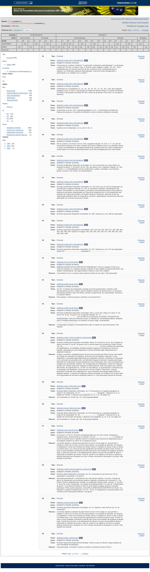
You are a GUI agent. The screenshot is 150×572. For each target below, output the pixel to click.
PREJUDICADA (12, 100)
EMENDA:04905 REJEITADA (67, 308)
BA (8, 114)
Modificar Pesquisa (129, 22)
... (140, 30)
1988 (8, 144)
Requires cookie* (141, 57)
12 (69, 47)
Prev (129, 30)
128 (93, 47)
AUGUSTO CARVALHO (15, 130)
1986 (8, 148)
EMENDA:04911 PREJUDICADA (69, 386)
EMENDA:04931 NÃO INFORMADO (70, 105)
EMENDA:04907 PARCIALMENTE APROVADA (74, 338)
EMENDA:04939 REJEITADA (67, 503)
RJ (8, 121)
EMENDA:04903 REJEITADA (67, 284)
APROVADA (11, 98)
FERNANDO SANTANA (15, 132)
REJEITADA (11, 91)
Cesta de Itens (116, 19)
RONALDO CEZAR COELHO (17, 135)
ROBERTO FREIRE (14, 128)
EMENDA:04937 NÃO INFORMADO (70, 209)
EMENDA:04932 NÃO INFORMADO (70, 123)
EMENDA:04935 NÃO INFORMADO (70, 182)
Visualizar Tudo (142, 26)
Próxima (145, 30)
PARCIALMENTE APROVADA (17, 93)
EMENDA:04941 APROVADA (67, 538)
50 (64, 47)
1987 (8, 146)
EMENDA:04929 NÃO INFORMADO (70, 60)
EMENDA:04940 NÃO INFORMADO (70, 244)
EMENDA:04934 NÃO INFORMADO (70, 160)
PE (8, 118)
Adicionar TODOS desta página (136, 19)
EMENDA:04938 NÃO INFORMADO (70, 225)
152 (81, 47)
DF (8, 116)
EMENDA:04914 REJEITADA (67, 430)
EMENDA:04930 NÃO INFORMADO (70, 84)
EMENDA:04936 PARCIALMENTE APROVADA (74, 469)
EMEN (9, 65)
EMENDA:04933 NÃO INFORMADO (70, 139)
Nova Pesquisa (142, 22)
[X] (20, 21)
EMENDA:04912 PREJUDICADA (69, 408)
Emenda (10, 58)
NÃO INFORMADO (13, 95)
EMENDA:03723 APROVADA (67, 262)
